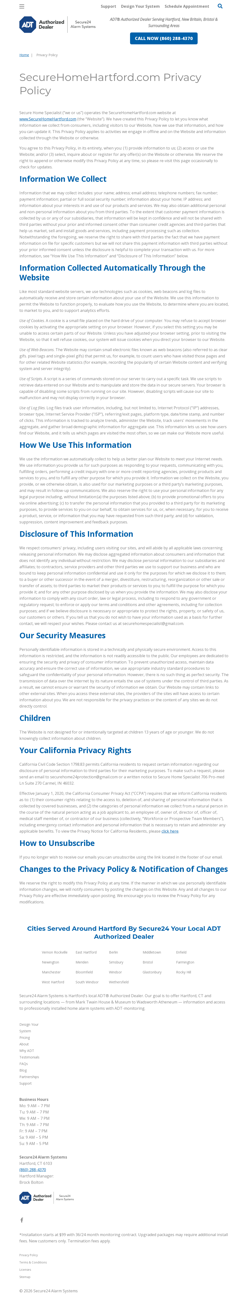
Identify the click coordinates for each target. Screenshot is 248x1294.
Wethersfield (119, 982)
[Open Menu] (21, 6)
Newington (50, 962)
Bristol (148, 962)
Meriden (82, 962)
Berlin (113, 952)
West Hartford (53, 982)
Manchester (51, 972)
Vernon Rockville (55, 952)
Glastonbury (152, 972)
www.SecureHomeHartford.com (47, 119)
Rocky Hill (183, 972)
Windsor (115, 972)
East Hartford (86, 952)
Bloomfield (84, 972)
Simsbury (116, 962)
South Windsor (87, 982)
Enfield (181, 952)
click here (170, 831)
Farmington (185, 962)
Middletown (152, 952)
